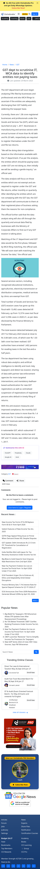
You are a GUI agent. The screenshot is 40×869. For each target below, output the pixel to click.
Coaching (14, 19)
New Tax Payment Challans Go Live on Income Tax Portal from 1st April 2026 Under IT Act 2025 (17, 568)
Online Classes (20, 659)
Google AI (8, 457)
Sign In (34, 14)
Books (22, 19)
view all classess (20, 712)
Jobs (28, 19)
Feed (3, 842)
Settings (4, 833)
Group (25, 848)
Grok (17, 457)
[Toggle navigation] (18, 14)
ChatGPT (7, 453)
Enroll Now (31, 672)
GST (9, 474)
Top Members (6, 848)
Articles (4, 820)
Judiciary (4, 830)
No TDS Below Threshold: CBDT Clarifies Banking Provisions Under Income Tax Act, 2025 (21, 624)
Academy (5, 19)
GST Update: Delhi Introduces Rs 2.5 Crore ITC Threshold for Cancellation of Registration (18, 545)
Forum (4, 823)
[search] (36, 652)
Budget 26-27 (6, 838)
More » (35, 600)
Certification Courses (29, 833)
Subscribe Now (20, 785)
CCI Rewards (6, 852)
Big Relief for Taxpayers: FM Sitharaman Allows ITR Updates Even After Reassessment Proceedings (20, 616)
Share (20, 480)
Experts (24, 823)
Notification (26, 830)
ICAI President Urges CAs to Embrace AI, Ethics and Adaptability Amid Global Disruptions (18, 578)
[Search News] (17, 652)
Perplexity (18, 453)
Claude (28, 453)
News (23, 820)
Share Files (25, 826)
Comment (8, 480)
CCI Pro (24, 852)
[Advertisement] (20, 42)
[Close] (37, 3)
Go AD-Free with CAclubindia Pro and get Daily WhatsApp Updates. (18, 5)
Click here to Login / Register (19, 507)
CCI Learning (26, 845)
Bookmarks (5, 845)
